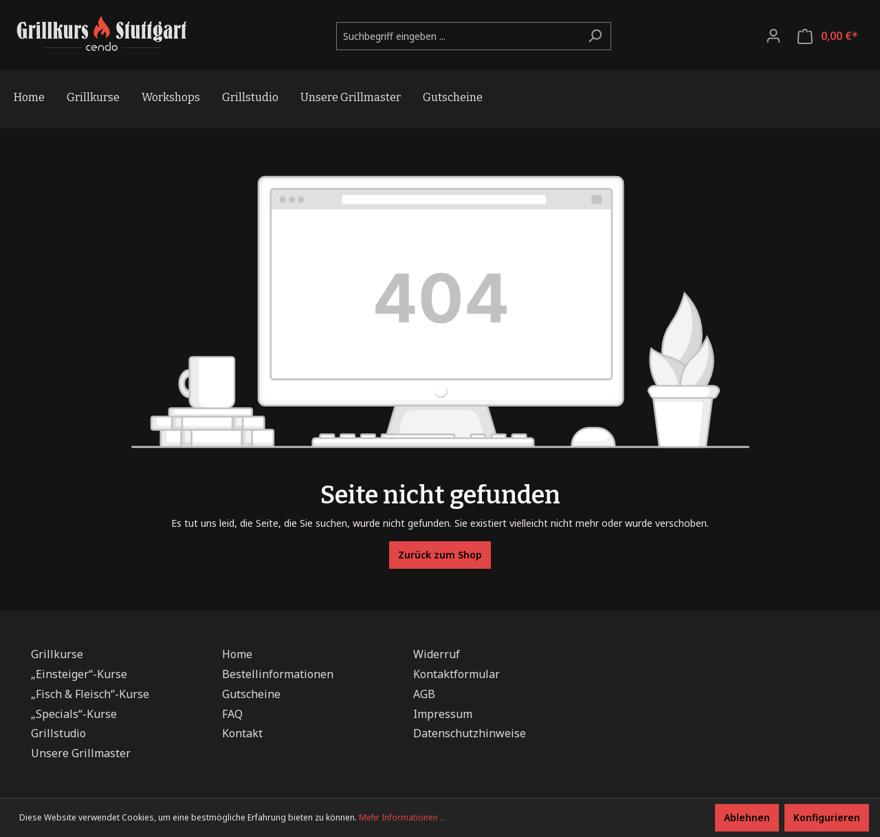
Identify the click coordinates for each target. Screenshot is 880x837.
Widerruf (436, 654)
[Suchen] (595, 36)
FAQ (232, 713)
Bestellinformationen (277, 674)
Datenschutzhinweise (469, 733)
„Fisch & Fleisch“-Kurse (90, 694)
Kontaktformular (456, 674)
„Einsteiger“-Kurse (79, 674)
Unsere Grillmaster (81, 753)
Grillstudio (58, 733)
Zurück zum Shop (440, 554)
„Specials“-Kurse (74, 713)
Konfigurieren (826, 817)
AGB (424, 694)
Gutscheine (251, 694)
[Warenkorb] (827, 36)
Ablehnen (747, 817)
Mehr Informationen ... (402, 817)
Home (237, 654)
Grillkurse (57, 654)
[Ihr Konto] (773, 36)
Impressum (442, 713)
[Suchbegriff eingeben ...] (458, 36)
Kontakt (242, 733)
